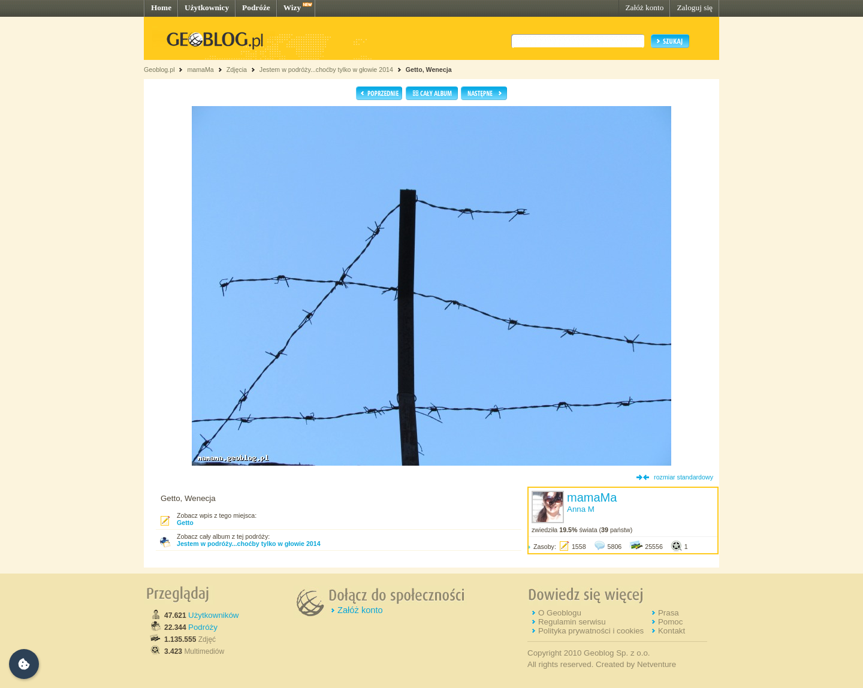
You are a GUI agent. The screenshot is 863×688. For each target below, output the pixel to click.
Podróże (256, 7)
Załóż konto (644, 7)
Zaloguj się (695, 7)
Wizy (292, 7)
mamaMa (200, 69)
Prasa (668, 612)
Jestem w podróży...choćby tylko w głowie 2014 (326, 69)
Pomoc (670, 621)
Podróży (203, 627)
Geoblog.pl (159, 69)
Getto (185, 522)
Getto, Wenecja (429, 69)
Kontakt (671, 630)
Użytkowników (213, 615)
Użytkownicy (207, 7)
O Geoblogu (559, 612)
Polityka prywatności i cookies (591, 630)
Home (161, 7)
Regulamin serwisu (572, 621)
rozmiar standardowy (683, 477)
